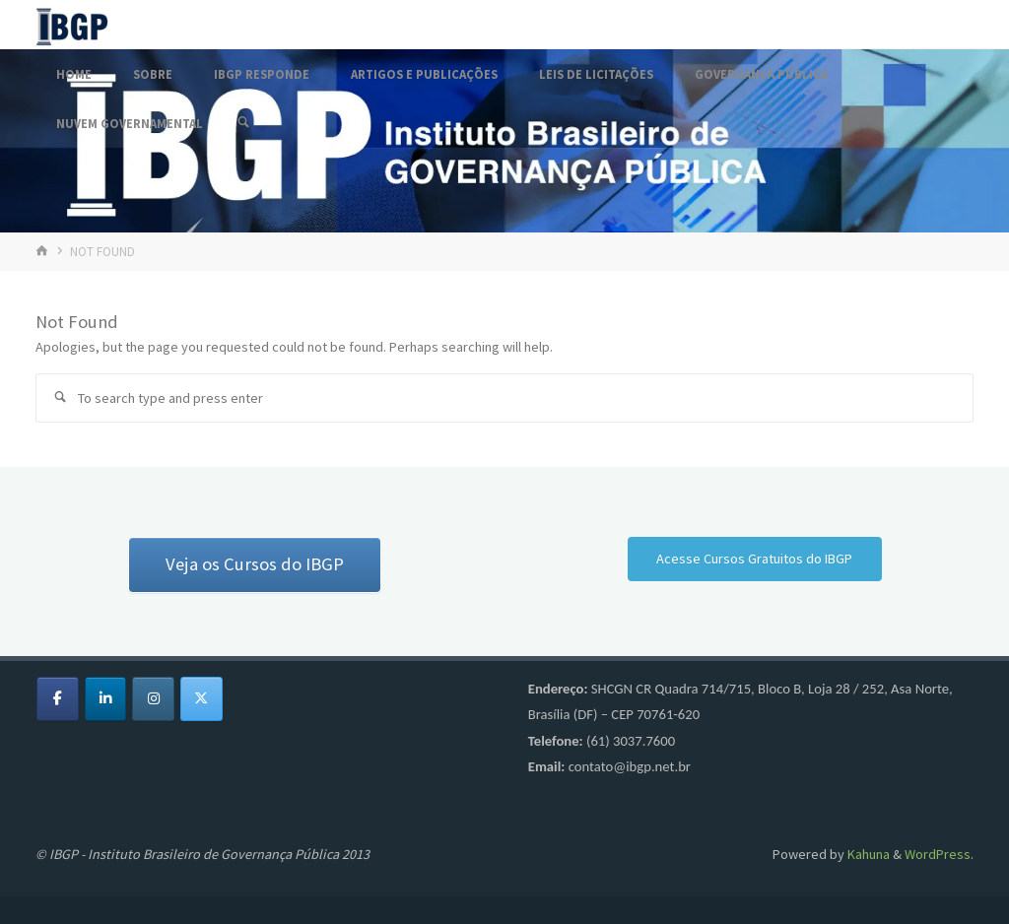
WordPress (938, 854)
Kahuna (867, 854)
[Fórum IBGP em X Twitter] (201, 699)
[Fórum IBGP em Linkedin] (106, 699)
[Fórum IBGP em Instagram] (153, 699)
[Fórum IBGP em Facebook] (57, 699)
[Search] (243, 123)
